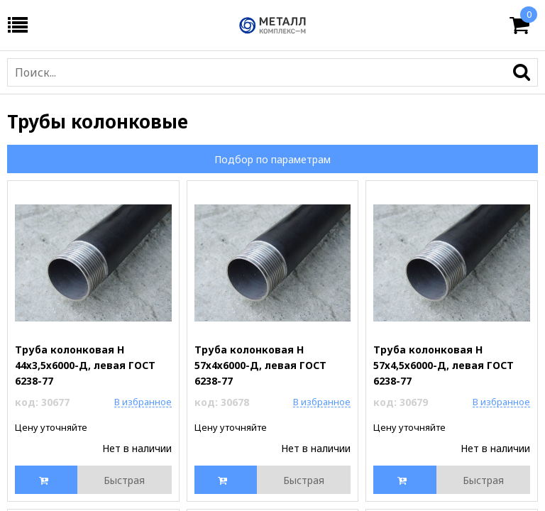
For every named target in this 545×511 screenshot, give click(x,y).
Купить (47, 480)
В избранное (143, 401)
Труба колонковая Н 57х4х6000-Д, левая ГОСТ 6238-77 (260, 365)
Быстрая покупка (124, 483)
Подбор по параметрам (272, 159)
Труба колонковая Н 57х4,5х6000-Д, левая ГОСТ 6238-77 (443, 365)
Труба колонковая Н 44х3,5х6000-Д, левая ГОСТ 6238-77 (85, 365)
